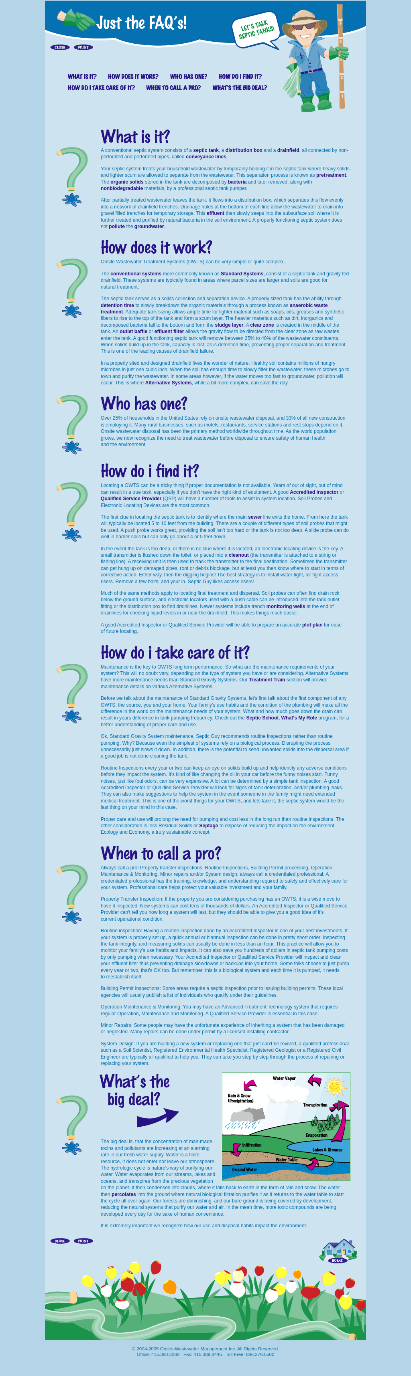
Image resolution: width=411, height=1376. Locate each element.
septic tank (206, 150)
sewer (255, 517)
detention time (117, 305)
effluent (215, 213)
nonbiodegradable (122, 188)
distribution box (244, 150)
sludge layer (229, 325)
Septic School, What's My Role (281, 718)
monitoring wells (286, 606)
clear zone (262, 325)
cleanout (239, 555)
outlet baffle (133, 331)
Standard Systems (242, 274)
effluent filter (169, 331)
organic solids (126, 182)
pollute (117, 226)
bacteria (237, 182)
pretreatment (331, 175)
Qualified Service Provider (131, 498)
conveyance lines (206, 157)
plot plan (312, 625)
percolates (124, 1194)
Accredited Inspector (314, 492)
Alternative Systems (168, 383)
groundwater (149, 226)
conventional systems (135, 274)
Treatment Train (267, 680)
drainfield (288, 150)
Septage (208, 825)
